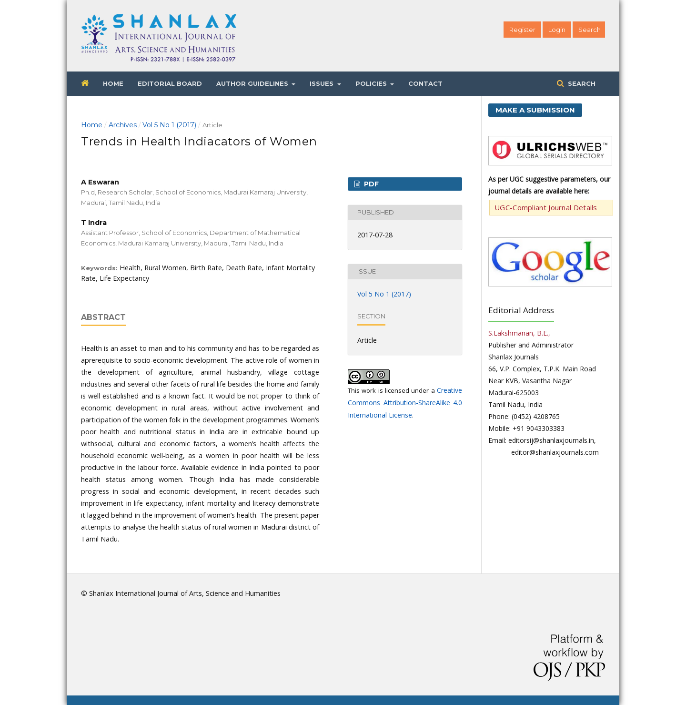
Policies (372, 83)
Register (522, 29)
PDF (370, 184)
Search (580, 83)
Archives (123, 125)
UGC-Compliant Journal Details (545, 207)
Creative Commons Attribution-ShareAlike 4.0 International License (405, 402)
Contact (425, 83)
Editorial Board (170, 83)
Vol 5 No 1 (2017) (169, 125)
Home (113, 83)
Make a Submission (535, 109)
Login (556, 29)
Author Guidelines (253, 83)
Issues (322, 83)
